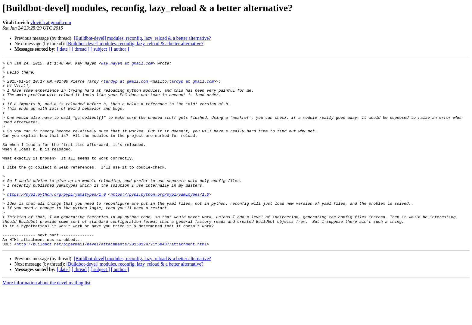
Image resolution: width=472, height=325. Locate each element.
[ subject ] (100, 49)
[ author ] (120, 49)
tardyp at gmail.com (125, 85)
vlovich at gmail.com (50, 22)
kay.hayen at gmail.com (127, 64)
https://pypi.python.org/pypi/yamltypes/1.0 (56, 221)
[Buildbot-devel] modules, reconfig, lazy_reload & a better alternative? (142, 38)
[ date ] (63, 49)
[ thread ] (80, 49)
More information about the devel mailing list (46, 319)
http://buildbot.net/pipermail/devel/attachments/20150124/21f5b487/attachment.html (112, 281)
